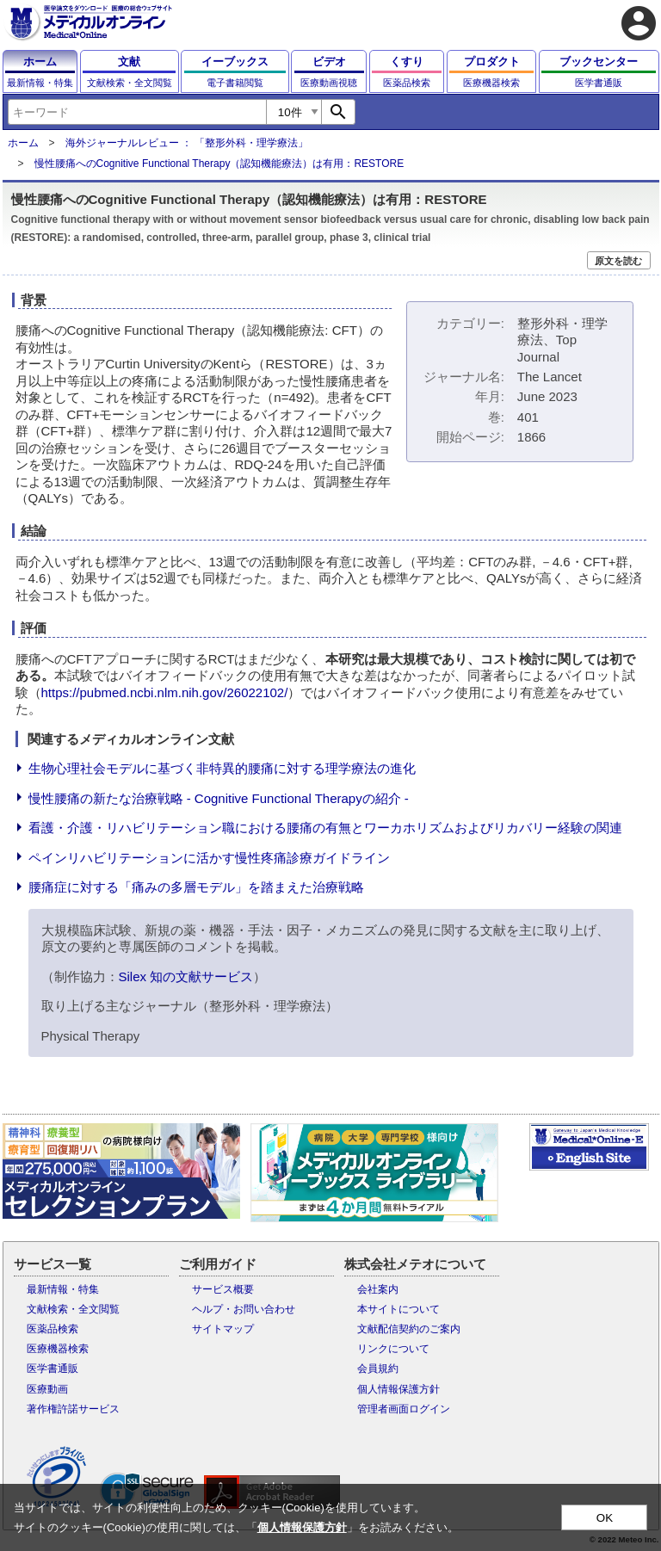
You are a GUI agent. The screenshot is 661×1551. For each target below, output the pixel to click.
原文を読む (618, 261)
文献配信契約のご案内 (408, 1329)
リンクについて (393, 1349)
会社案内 (377, 1289)
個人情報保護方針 (398, 1389)
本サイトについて (398, 1309)
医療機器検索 (58, 1349)
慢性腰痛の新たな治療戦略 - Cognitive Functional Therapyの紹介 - (218, 798)
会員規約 (377, 1369)
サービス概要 (223, 1289)
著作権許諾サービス (73, 1409)
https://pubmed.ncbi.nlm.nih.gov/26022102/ (164, 692)
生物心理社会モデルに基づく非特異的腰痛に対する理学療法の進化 (222, 768)
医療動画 (47, 1389)
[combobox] (137, 112)
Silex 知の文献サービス (186, 976)
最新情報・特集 (63, 1289)
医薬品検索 (52, 1329)
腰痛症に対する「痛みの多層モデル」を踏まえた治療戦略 (196, 887)
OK (604, 1517)
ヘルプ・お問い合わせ (243, 1309)
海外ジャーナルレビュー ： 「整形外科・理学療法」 (187, 143)
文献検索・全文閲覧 (73, 1309)
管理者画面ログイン (403, 1409)
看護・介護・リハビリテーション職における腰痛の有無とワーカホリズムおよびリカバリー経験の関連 (325, 827)
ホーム (23, 143)
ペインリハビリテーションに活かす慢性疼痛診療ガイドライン (209, 857)
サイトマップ (223, 1329)
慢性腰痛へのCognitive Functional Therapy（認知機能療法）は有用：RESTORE (219, 164)
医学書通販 (52, 1369)
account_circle (638, 23)
